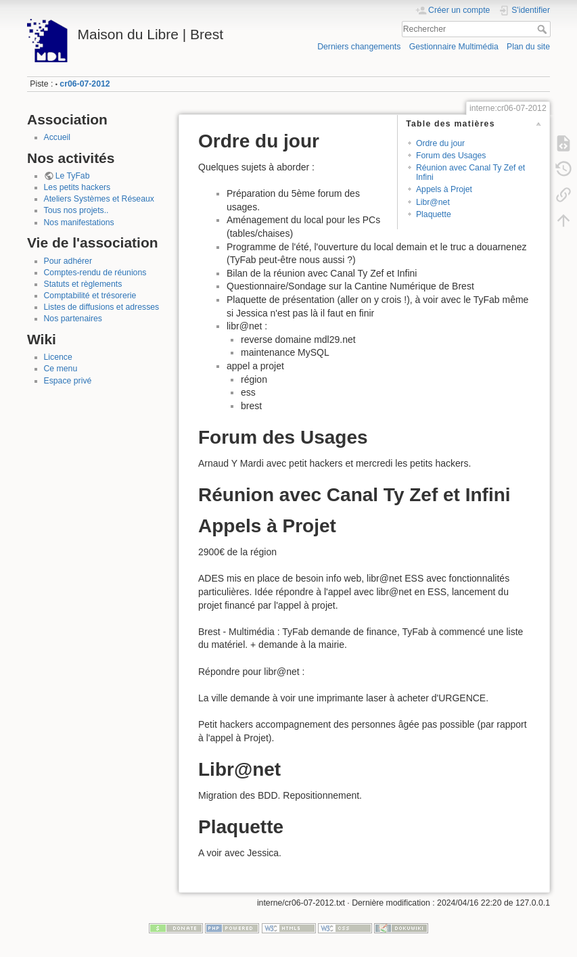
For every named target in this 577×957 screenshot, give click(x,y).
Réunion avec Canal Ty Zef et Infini (470, 172)
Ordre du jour (440, 143)
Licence (58, 357)
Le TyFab (72, 176)
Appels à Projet (444, 189)
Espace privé (68, 381)
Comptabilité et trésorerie (90, 295)
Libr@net (433, 202)
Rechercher (543, 29)
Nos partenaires (73, 318)
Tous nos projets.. (76, 210)
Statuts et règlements (83, 284)
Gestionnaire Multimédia (454, 46)
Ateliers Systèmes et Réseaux (99, 199)
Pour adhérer (68, 261)
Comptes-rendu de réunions (95, 272)
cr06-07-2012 (85, 84)
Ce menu (61, 368)
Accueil (57, 137)
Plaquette (433, 214)
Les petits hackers (77, 187)
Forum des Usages (451, 155)
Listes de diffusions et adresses (102, 307)
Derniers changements (358, 46)
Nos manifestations (79, 222)
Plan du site (528, 46)
